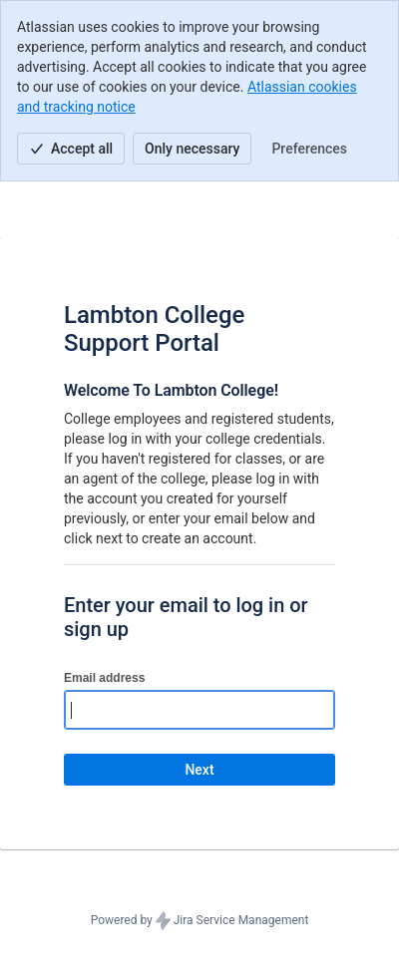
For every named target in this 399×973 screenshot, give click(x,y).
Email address (104, 678)
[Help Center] (42, 209)
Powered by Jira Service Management (200, 921)
